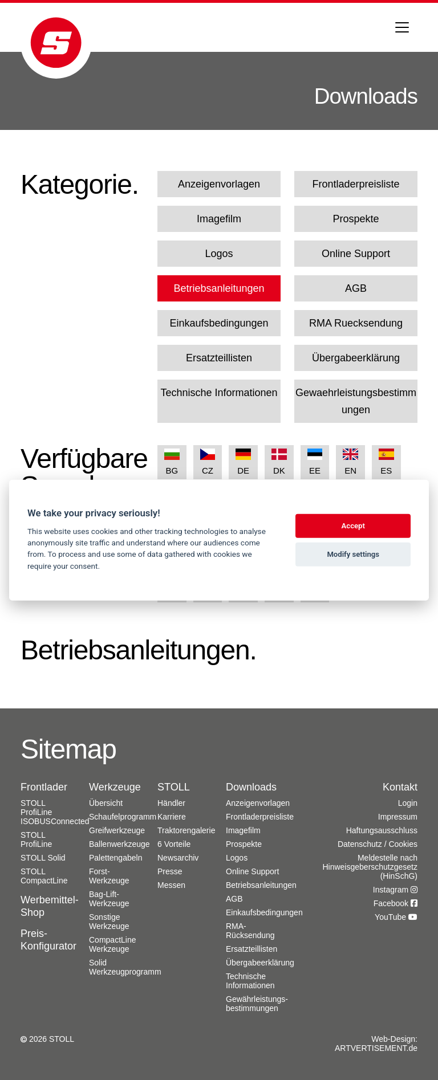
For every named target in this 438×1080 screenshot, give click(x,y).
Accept (353, 525)
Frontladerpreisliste (355, 184)
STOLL (173, 787)
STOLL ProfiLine (36, 839)
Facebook (395, 903)
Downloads (251, 787)
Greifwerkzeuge (117, 830)
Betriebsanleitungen (218, 288)
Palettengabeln (115, 857)
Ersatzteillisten (219, 358)
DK (279, 462)
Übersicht (106, 803)
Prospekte (355, 219)
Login (407, 803)
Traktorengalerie (186, 830)
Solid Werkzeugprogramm (125, 967)
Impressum (397, 816)
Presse (169, 871)
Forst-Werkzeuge (109, 876)
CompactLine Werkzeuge (112, 944)
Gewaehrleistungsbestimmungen (355, 401)
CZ (208, 462)
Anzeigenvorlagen (219, 184)
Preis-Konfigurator (48, 940)
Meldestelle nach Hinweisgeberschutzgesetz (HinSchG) (369, 867)
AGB (356, 288)
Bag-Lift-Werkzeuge (109, 899)
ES (386, 462)
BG (172, 462)
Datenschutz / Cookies (377, 844)
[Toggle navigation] (402, 27)
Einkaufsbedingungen (218, 323)
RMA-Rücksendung (250, 931)
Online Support (356, 253)
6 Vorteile (173, 844)
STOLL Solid (43, 857)
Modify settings (353, 554)
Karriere (171, 816)
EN (350, 462)
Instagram (395, 889)
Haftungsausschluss (381, 830)
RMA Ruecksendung (356, 323)
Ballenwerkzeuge (119, 844)
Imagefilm (219, 219)
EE (315, 462)
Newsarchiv (177, 857)
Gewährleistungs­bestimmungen (257, 1004)
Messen (171, 885)
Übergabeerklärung (356, 358)
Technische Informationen (218, 392)
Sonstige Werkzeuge (109, 921)
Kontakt (400, 787)
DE (243, 462)
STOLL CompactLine (44, 876)
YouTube (396, 917)
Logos (219, 253)
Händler (171, 803)
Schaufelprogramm (122, 816)
